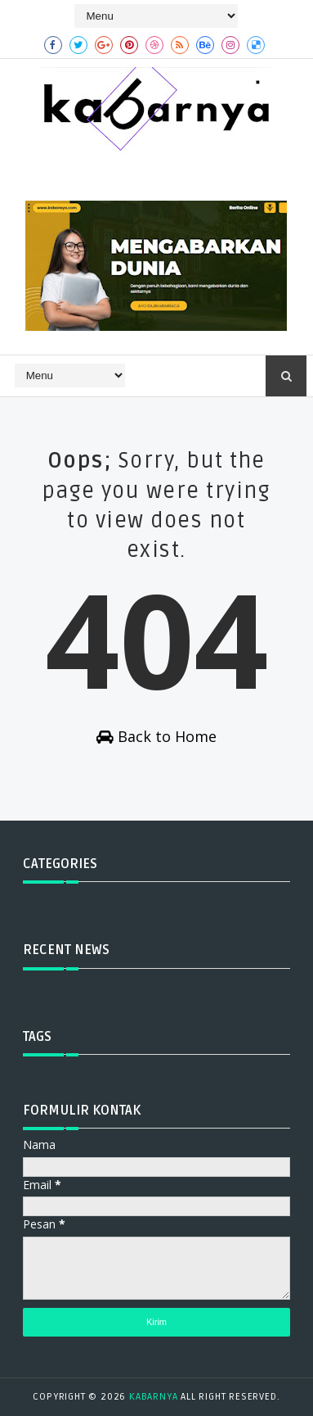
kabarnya (153, 1397)
